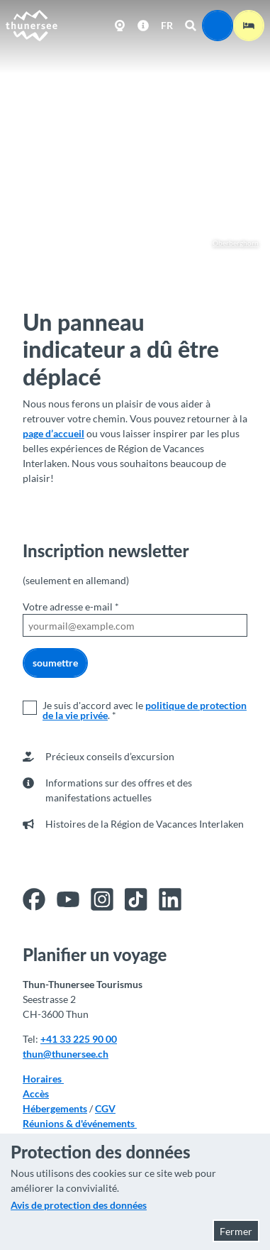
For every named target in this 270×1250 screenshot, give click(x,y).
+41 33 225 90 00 (78, 1039)
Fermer (236, 1231)
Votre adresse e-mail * (71, 607)
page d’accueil (53, 433)
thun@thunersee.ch (65, 1054)
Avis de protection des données (79, 1205)
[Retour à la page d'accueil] (32, 26)
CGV (105, 1108)
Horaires (43, 1079)
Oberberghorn (229, 243)
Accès (36, 1093)
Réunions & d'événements (80, 1123)
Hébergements (55, 1108)
